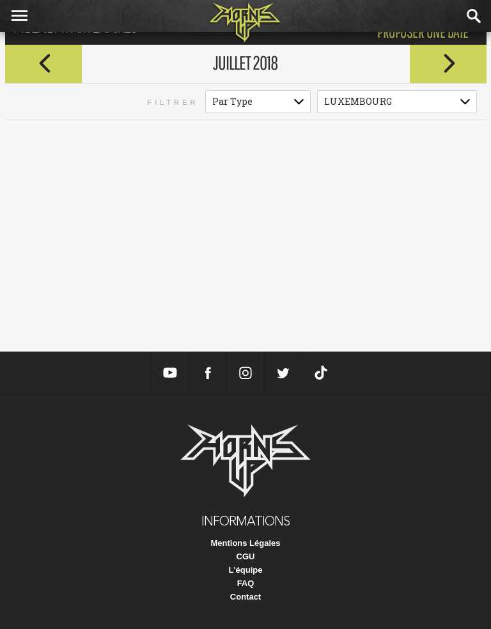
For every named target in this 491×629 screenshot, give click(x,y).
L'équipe (246, 570)
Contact (245, 597)
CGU (246, 556)
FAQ (245, 583)
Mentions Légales (245, 543)
